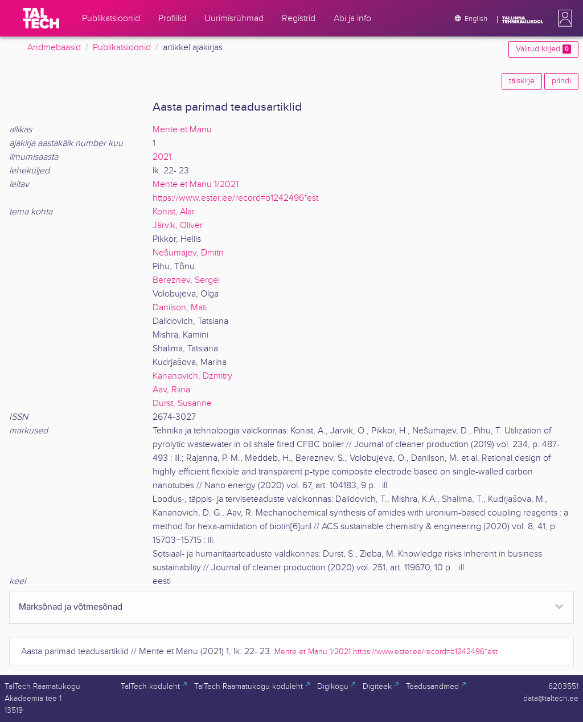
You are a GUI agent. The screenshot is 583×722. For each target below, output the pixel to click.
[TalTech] (41, 18)
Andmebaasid (54, 47)
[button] (563, 18)
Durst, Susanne (182, 403)
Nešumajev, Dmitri (188, 253)
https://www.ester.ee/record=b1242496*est (235, 198)
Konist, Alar (174, 211)
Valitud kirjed (543, 49)
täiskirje (522, 81)
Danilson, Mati (180, 307)
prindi (561, 81)
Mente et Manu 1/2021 (196, 184)
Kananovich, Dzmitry (192, 376)
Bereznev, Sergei (186, 280)
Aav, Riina (171, 389)
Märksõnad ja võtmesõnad (70, 607)
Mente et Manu (182, 129)
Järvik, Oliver (178, 225)
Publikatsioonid (122, 47)
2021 (162, 157)
